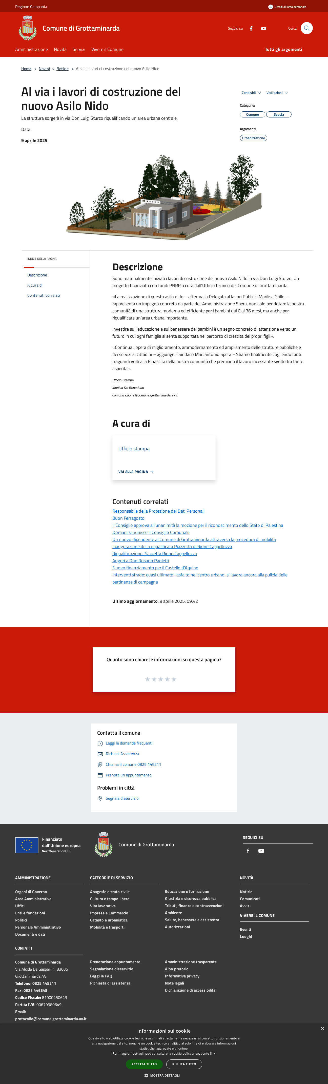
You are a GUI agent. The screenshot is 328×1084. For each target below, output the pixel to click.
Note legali (174, 983)
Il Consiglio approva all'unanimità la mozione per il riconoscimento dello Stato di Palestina (197, 525)
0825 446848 (35, 990)
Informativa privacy (182, 976)
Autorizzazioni (177, 927)
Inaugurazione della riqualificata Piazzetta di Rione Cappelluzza (172, 546)
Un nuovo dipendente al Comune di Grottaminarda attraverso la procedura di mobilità (194, 539)
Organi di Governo (31, 892)
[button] (164, 1075)
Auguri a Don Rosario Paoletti (140, 560)
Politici (21, 920)
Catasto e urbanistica (109, 920)
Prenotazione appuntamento (115, 962)
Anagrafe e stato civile (110, 892)
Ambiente (173, 913)
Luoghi (246, 936)
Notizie (62, 69)
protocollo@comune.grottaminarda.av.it (51, 1019)
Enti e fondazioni (30, 913)
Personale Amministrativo (38, 927)
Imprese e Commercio (109, 913)
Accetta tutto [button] (144, 1064)
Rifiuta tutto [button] (184, 1064)
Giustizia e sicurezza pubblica (190, 898)
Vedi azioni (277, 93)
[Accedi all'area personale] (287, 7)
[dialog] (164, 1053)
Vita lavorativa (103, 906)
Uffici (20, 906)
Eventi (245, 929)
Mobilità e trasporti (107, 927)
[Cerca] (307, 28)
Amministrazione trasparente (191, 962)
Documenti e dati (30, 934)
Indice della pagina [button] (41, 258)
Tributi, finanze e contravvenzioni (194, 905)
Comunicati (250, 899)
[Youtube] (262, 28)
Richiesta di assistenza (110, 983)
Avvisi (245, 906)
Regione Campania (31, 7)
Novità (44, 69)
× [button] (322, 1029)
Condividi (252, 93)
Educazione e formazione (187, 891)
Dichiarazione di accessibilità (190, 990)
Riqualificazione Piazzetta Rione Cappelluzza (154, 553)
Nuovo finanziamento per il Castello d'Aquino (155, 567)
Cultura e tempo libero (110, 899)
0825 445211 (44, 983)
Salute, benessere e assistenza (192, 920)
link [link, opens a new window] (212, 1053)
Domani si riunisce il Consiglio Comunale (151, 532)
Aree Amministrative (33, 899)
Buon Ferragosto (128, 518)
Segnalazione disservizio (111, 969)
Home (26, 69)
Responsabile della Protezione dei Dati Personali (158, 511)
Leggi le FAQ (101, 976)
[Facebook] (249, 28)
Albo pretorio (177, 969)
